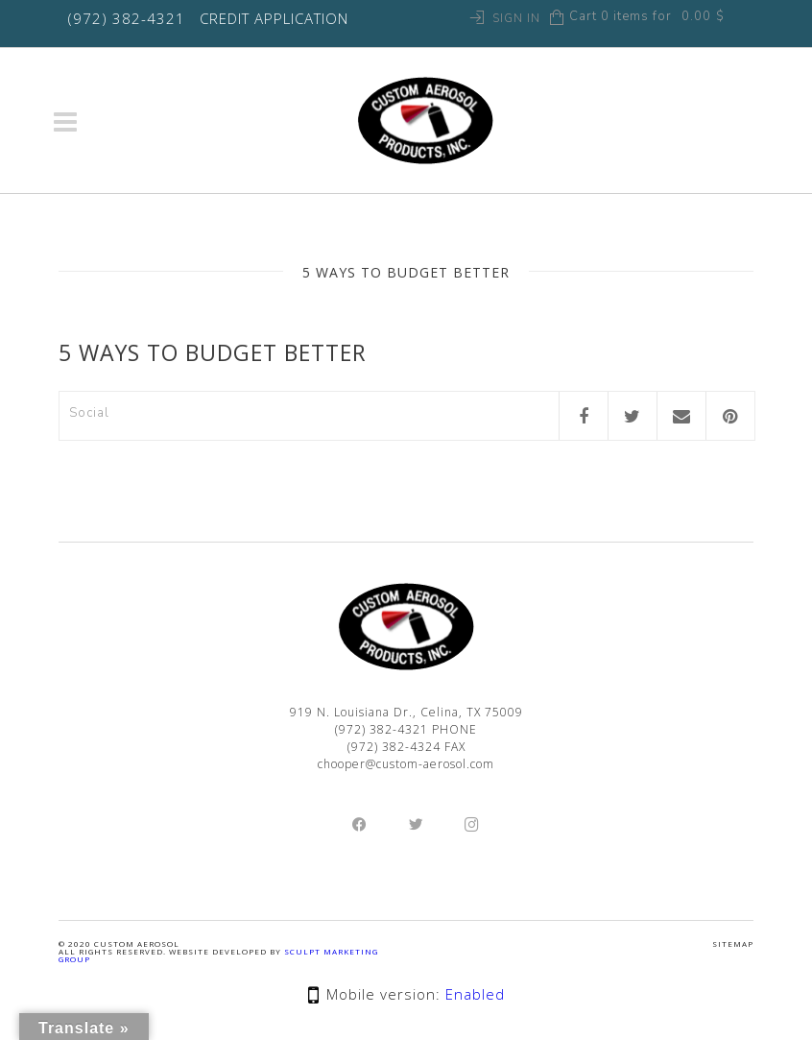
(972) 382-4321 (126, 18)
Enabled (475, 994)
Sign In (516, 18)
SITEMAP (732, 943)
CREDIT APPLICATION (274, 18)
